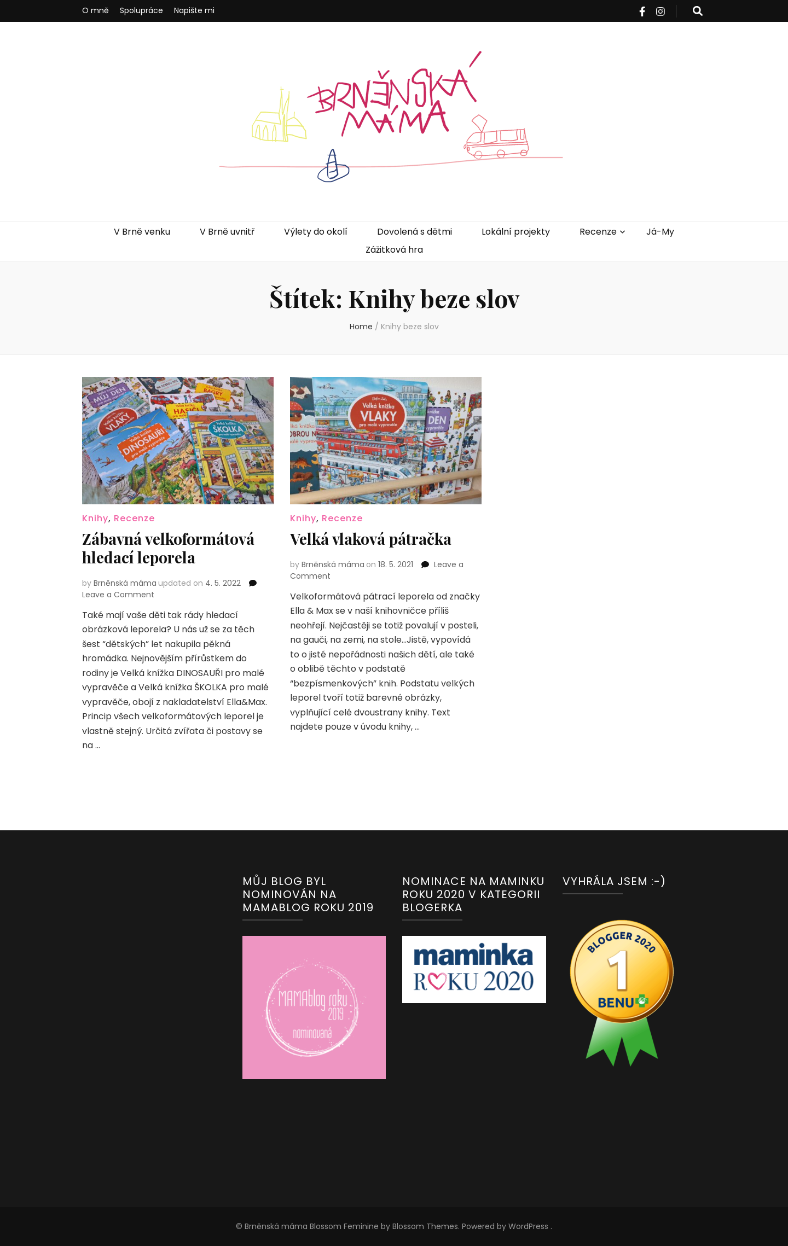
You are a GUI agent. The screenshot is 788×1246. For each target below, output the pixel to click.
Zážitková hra (394, 249)
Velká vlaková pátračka (370, 538)
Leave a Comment (118, 594)
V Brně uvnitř (227, 231)
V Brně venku (142, 231)
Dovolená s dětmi (414, 231)
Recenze (598, 231)
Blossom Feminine (343, 1226)
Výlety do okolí (315, 231)
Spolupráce (141, 10)
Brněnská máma (125, 583)
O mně (95, 10)
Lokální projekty (516, 231)
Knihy (95, 518)
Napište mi (194, 10)
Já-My (660, 231)
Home (361, 326)
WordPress (528, 1226)
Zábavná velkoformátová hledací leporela (168, 547)
